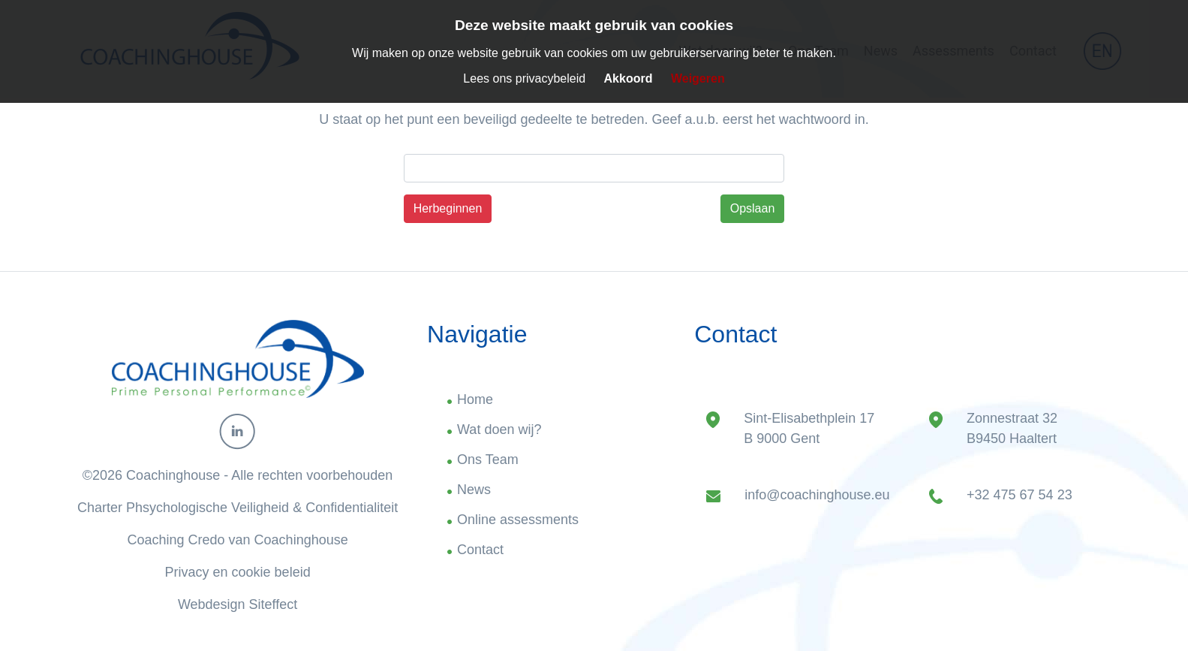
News (474, 489)
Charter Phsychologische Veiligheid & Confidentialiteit (237, 507)
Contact (480, 549)
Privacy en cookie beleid (238, 572)
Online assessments (518, 519)
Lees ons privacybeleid (524, 78)
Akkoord (628, 78)
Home (475, 399)
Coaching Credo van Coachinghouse (238, 539)
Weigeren (698, 78)
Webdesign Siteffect (237, 604)
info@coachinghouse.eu (816, 494)
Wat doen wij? (499, 429)
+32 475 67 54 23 (1019, 494)
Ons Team (488, 459)
